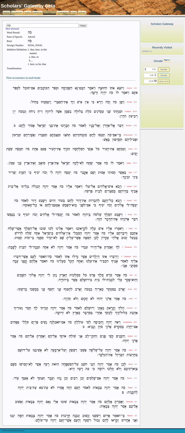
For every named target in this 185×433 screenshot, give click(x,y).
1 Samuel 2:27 (130, 186)
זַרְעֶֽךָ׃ (94, 92)
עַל (101, 350)
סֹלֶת (88, 111)
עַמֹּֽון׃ (11, 163)
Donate (164, 69)
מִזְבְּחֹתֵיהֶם (80, 135)
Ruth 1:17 (133, 172)
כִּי (92, 102)
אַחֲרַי (98, 313)
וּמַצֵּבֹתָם (55, 135)
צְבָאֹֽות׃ (104, 406)
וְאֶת (33, 163)
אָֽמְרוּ (60, 388)
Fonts (73, 13)
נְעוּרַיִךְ (18, 308)
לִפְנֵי (82, 205)
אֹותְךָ (62, 336)
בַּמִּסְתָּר (111, 289)
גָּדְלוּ (75, 256)
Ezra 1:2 (133, 275)
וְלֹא (76, 299)
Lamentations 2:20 (130, 322)
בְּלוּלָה (78, 111)
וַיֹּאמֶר (92, 88)
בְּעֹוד (61, 200)
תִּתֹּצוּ (66, 135)
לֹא (53, 247)
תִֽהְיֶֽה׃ (67, 299)
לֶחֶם (70, 200)
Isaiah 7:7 (133, 298)
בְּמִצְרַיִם (110, 191)
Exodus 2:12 (132, 102)
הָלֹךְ (121, 308)
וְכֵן (82, 378)
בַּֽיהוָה (86, 214)
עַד (46, 420)
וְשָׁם (93, 172)
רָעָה (46, 364)
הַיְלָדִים (94, 256)
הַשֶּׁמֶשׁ (66, 205)
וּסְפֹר (55, 88)
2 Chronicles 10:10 (129, 256)
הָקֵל (71, 261)
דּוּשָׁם (21, 350)
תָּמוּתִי (112, 172)
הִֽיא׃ (72, 369)
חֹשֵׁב (84, 364)
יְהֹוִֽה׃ (125, 341)
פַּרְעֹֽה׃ (88, 191)
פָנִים (103, 336)
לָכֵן (96, 238)
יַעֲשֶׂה (67, 172)
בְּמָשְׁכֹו (34, 289)
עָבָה (15, 261)
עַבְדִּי (84, 247)
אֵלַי (55, 402)
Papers (28, 13)
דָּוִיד (93, 247)
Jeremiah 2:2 (132, 308)
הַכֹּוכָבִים (43, 88)
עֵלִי (87, 186)
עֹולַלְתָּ (78, 322)
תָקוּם (84, 299)
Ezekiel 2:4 (132, 336)
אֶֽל (113, 125)
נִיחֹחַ (32, 111)
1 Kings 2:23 (131, 214)
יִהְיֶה (104, 92)
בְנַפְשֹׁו (11, 214)
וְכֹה (44, 172)
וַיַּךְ (72, 102)
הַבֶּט (82, 88)
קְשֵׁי (110, 336)
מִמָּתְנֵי (134, 266)
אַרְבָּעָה (55, 350)
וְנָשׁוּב (86, 416)
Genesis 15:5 (132, 88)
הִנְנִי (92, 364)
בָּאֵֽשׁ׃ (106, 139)
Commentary (17, 13)
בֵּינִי (135, 177)
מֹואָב (41, 163)
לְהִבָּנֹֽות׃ (132, 392)
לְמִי (88, 322)
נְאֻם (48, 402)
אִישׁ (79, 102)
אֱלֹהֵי (115, 238)
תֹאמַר (42, 256)
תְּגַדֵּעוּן (16, 135)
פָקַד (127, 280)
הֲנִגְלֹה (36, 186)
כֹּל (98, 149)
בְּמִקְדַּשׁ (119, 327)
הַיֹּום (52, 200)
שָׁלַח (11, 229)
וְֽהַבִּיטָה (98, 322)
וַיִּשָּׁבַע (43, 200)
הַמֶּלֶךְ (108, 214)
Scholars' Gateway (22, 6)
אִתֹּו (104, 256)
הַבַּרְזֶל (119, 355)
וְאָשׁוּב (19, 402)
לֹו (117, 92)
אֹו (40, 205)
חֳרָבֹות (65, 416)
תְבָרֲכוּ (65, 125)
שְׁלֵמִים (91, 378)
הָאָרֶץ (63, 275)
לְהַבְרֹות (94, 200)
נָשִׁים (44, 322)
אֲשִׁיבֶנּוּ (37, 350)
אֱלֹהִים (102, 186)
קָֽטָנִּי (24, 261)
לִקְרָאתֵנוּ (81, 229)
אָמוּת (101, 172)
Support (82, 13)
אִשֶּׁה (59, 111)
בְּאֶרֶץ (76, 313)
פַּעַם (43, 149)
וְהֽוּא (135, 280)
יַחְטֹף (51, 289)
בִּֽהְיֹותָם (123, 191)
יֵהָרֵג (129, 327)
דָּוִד (78, 200)
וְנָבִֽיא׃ (91, 327)
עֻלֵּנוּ (89, 261)
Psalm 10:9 (132, 289)
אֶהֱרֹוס (125, 420)
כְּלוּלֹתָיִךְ (121, 313)
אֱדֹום (106, 416)
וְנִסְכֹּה (22, 111)
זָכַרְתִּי (44, 308)
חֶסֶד (28, 308)
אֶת (66, 102)
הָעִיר (105, 149)
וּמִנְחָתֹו (117, 111)
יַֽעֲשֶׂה (59, 214)
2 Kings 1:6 (131, 228)
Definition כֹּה (147, 51)
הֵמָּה (21, 416)
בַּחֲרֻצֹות (132, 355)
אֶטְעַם (56, 205)
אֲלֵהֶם (33, 261)
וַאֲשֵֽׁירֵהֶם (30, 135)
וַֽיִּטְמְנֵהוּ (46, 102)
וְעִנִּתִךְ (41, 378)
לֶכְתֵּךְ (108, 313)
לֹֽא (82, 163)
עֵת (87, 369)
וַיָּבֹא (119, 186)
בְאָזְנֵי (100, 308)
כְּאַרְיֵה (99, 289)
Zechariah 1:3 (131, 401)
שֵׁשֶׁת (9, 149)
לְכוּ (50, 229)
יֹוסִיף (26, 214)
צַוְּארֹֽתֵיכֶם (131, 369)
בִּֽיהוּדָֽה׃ (63, 280)
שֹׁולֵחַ (72, 336)
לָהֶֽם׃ (21, 125)
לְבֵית (98, 191)
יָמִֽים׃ (134, 154)
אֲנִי (80, 336)
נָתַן (55, 275)
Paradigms (37, 13)
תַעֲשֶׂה (19, 149)
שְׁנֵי (108, 111)
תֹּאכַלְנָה (55, 322)
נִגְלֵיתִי (25, 186)
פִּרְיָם (34, 322)
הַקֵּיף (66, 149)
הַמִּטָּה (87, 238)
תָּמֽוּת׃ (18, 238)
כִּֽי (119, 135)
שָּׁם (62, 238)
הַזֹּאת (55, 364)
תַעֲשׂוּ (101, 135)
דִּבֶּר (135, 219)
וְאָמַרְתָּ (108, 247)
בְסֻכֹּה (88, 289)
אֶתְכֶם (134, 233)
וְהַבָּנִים (120, 336)
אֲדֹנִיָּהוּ (124, 219)
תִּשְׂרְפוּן (117, 139)
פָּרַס (92, 275)
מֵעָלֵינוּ (61, 261)
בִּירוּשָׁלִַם (86, 280)
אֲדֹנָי (108, 299)
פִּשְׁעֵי (83, 350)
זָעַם (61, 420)
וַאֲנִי (135, 420)
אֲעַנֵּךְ (24, 378)
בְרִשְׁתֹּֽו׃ (22, 289)
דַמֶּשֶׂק (73, 350)
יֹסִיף (37, 172)
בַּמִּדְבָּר (88, 313)
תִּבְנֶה (36, 247)
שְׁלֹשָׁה (93, 350)
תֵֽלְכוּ (110, 369)
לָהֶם (92, 135)
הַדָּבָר (108, 219)
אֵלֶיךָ (134, 261)
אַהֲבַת (134, 313)
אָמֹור (31, 125)
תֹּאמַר (44, 261)
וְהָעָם (77, 420)
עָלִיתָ (70, 238)
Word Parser (49, 13)
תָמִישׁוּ (23, 364)
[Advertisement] (157, 107)
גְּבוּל (97, 420)
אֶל (93, 186)
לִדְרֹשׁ (19, 233)
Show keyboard (12, 29)
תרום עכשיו (164, 81)
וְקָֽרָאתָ (111, 308)
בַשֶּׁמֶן (67, 111)
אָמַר (98, 163)
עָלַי (119, 280)
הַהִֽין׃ (122, 116)
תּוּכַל (26, 88)
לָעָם (33, 256)
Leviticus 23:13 (131, 111)
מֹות (27, 238)
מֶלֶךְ (101, 275)
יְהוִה (100, 299)
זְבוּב (124, 238)
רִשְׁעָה (87, 420)
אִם (33, 88)
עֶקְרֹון (105, 238)
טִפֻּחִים (14, 322)
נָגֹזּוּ (59, 378)
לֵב (87, 336)
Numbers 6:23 (131, 125)
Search (6, 13)
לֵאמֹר (82, 125)
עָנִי (59, 289)
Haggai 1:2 (132, 387)
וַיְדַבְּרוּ (114, 256)
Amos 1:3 (133, 350)
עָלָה (93, 229)
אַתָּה (37, 233)
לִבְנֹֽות (111, 280)
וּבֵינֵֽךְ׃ (125, 177)
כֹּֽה (50, 256)
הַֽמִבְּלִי (77, 233)
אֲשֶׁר (18, 229)
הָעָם (105, 200)
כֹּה (111, 92)
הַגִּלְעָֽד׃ (102, 355)
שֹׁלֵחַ (28, 233)
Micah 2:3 (132, 364)
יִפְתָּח (89, 163)
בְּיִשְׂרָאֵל (47, 233)
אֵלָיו (69, 186)
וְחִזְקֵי (93, 336)
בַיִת (97, 280)
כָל (111, 200)
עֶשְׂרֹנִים (99, 111)
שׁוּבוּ (42, 229)
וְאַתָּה (80, 261)
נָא (76, 88)
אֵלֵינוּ (59, 229)
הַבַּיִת (22, 247)
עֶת (46, 388)
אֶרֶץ (50, 163)
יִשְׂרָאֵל (41, 125)
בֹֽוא (74, 205)
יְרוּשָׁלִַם (89, 308)
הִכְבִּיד (104, 261)
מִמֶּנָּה (40, 238)
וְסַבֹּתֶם (121, 149)
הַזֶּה (69, 388)
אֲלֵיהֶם (52, 336)
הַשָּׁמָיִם (21, 275)
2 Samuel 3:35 (130, 200)
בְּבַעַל (134, 238)
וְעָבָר (51, 378)
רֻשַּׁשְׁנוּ (96, 416)
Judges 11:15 (132, 163)
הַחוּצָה (102, 88)
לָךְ (36, 308)
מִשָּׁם (13, 364)
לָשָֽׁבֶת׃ (12, 247)
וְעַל (64, 350)
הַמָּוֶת (22, 172)
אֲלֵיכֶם (133, 406)
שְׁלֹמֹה (97, 214)
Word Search (63, 13)
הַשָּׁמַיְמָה (66, 88)
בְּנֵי (51, 125)
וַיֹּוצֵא (120, 88)
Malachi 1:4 (132, 415)
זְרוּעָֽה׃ (59, 313)
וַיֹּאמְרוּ (119, 229)
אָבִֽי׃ (124, 266)
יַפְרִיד (12, 172)
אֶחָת (35, 149)
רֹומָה (101, 369)
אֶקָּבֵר (84, 172)
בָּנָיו (91, 125)
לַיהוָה (49, 111)
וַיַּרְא (100, 102)
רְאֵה (117, 322)
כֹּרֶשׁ (109, 275)
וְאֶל (97, 125)
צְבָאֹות (97, 388)
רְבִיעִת (133, 116)
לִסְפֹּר (16, 88)
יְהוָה (58, 172)
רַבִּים (73, 378)
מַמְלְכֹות (75, 275)
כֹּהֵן (100, 327)
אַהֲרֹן (106, 125)
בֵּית (10, 186)
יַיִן (14, 111)
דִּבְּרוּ (17, 256)
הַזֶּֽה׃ (99, 219)
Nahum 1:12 (132, 378)
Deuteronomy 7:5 (130, 135)
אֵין (87, 102)
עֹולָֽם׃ (39, 420)
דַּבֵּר (120, 125)
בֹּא (41, 388)
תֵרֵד (49, 238)
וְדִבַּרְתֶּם (121, 233)
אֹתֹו (112, 88)
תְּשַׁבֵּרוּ (42, 135)
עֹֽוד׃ (16, 378)
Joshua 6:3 (132, 149)
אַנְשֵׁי (90, 149)
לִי (51, 172)
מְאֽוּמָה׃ (27, 205)
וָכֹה (107, 102)
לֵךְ (118, 247)
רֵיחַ (40, 111)
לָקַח (76, 163)
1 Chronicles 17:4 (129, 247)
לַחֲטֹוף (68, 289)
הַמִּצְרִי (58, 102)
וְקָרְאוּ (115, 420)
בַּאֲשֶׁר (122, 172)
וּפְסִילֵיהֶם (131, 139)
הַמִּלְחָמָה (78, 149)
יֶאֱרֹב (121, 289)
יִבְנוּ (12, 416)
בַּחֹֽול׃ (34, 102)
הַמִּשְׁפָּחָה (67, 364)
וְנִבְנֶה (76, 416)
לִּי (127, 205)
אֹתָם (135, 92)
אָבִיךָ (134, 191)
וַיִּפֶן (121, 102)
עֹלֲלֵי (25, 322)
